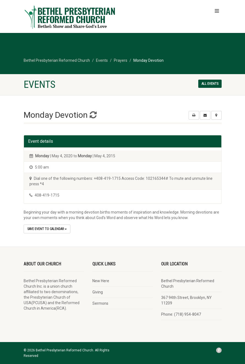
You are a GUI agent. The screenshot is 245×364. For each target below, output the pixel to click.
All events (210, 84)
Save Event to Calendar (47, 229)
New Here (100, 281)
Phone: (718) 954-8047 (181, 314)
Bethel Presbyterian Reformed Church (187, 284)
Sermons (100, 303)
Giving (97, 292)
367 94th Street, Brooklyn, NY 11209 (186, 300)
